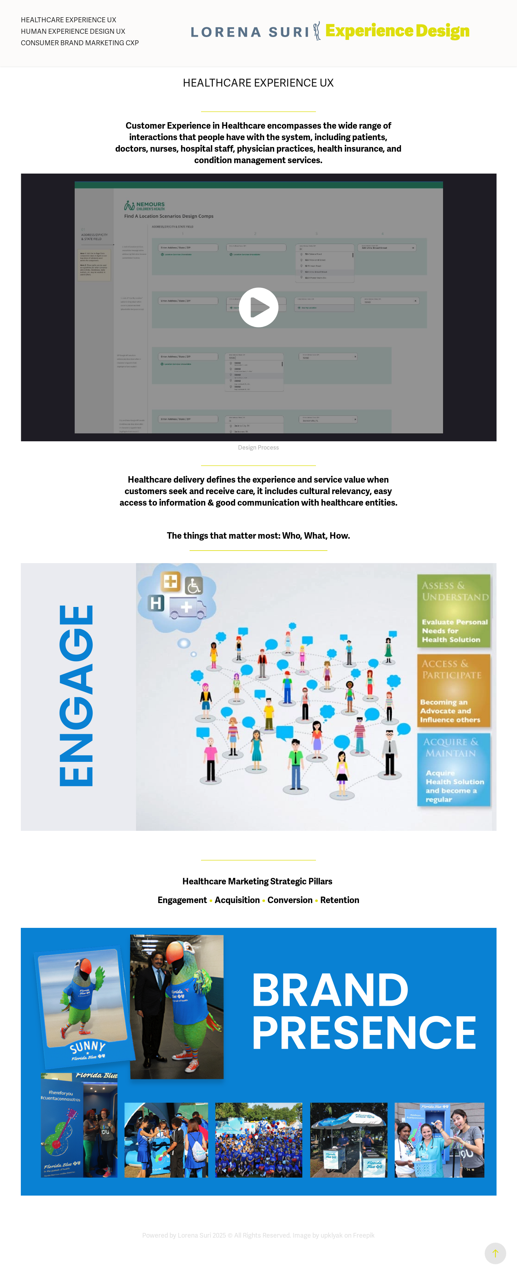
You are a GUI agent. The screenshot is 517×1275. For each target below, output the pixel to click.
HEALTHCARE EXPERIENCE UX (68, 20)
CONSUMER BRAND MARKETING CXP (80, 43)
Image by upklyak (318, 1235)
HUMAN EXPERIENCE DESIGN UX (73, 31)
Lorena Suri (194, 1235)
